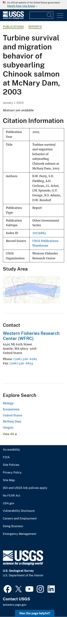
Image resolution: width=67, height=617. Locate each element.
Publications (13, 26)
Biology (8, 403)
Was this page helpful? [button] (34, 613)
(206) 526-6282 (25, 359)
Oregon (8, 427)
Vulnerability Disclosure (19, 510)
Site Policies (11, 465)
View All (10, 434)
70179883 (39, 233)
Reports (35, 26)
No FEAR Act (11, 495)
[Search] (49, 15)
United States (12, 415)
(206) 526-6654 (21, 363)
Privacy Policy (12, 472)
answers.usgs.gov (14, 604)
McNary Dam (12, 421)
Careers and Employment (20, 518)
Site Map (9, 480)
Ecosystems (11, 409)
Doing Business (13, 526)
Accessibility (11, 449)
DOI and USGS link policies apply (25, 488)
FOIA (6, 457)
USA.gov (8, 503)
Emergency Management (19, 534)
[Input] (41, 15)
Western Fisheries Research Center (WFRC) (31, 336)
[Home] (13, 18)
